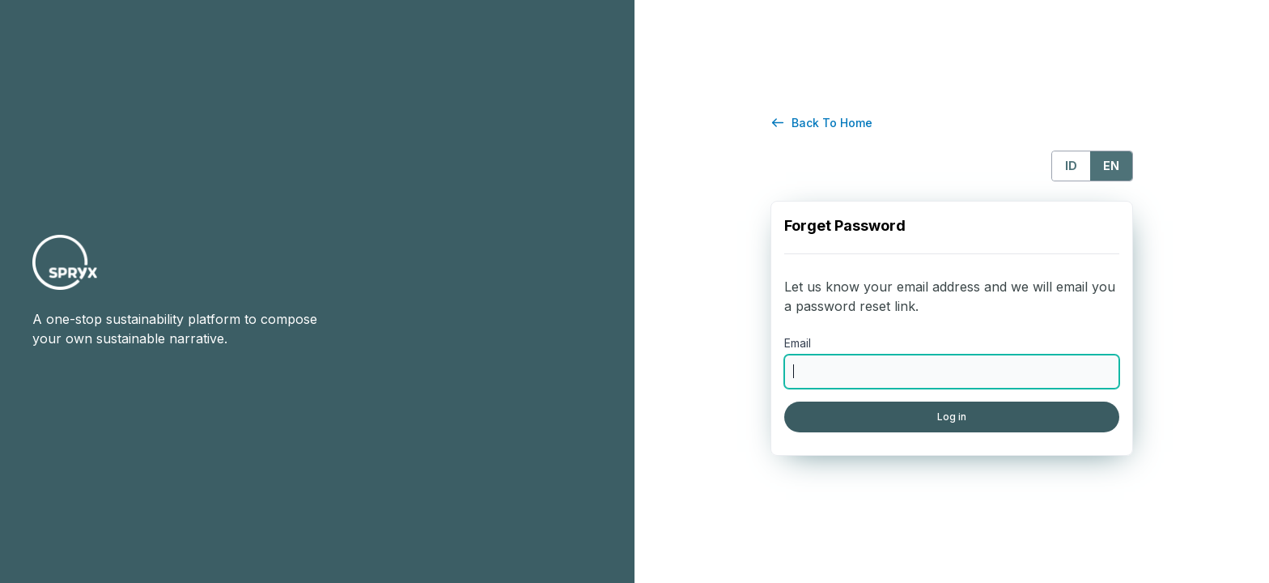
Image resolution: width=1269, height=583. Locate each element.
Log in (951, 417)
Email (797, 343)
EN (1111, 165)
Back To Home (832, 123)
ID (1071, 165)
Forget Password (845, 225)
